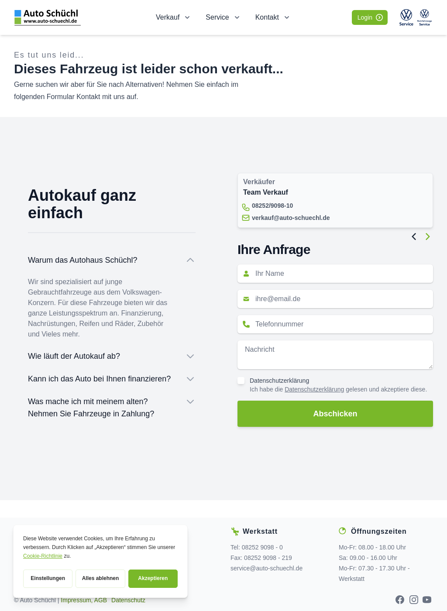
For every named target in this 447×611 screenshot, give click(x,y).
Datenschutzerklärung (279, 380)
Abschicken (335, 413)
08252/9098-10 (272, 205)
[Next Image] (428, 236)
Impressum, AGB (84, 600)
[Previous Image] (414, 236)
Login (370, 17)
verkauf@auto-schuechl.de (291, 217)
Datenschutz (128, 600)
